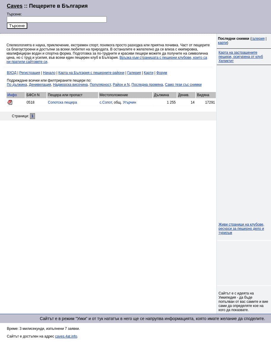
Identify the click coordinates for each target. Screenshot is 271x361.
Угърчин (129, 102)
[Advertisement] (244, 263)
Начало (49, 73)
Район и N (121, 85)
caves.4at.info (66, 336)
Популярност (100, 85)
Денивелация (40, 85)
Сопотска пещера (62, 102)
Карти (148, 73)
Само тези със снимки (183, 85)
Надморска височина (70, 85)
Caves (15, 6)
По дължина (17, 85)
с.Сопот (106, 102)
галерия (257, 39)
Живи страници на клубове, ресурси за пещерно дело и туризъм (241, 228)
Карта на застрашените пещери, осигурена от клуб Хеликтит (241, 56)
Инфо (12, 95)
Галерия (134, 73)
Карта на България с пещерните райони (91, 73)
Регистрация (29, 73)
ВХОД (11, 73)
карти (222, 43)
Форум (161, 73)
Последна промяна (147, 85)
